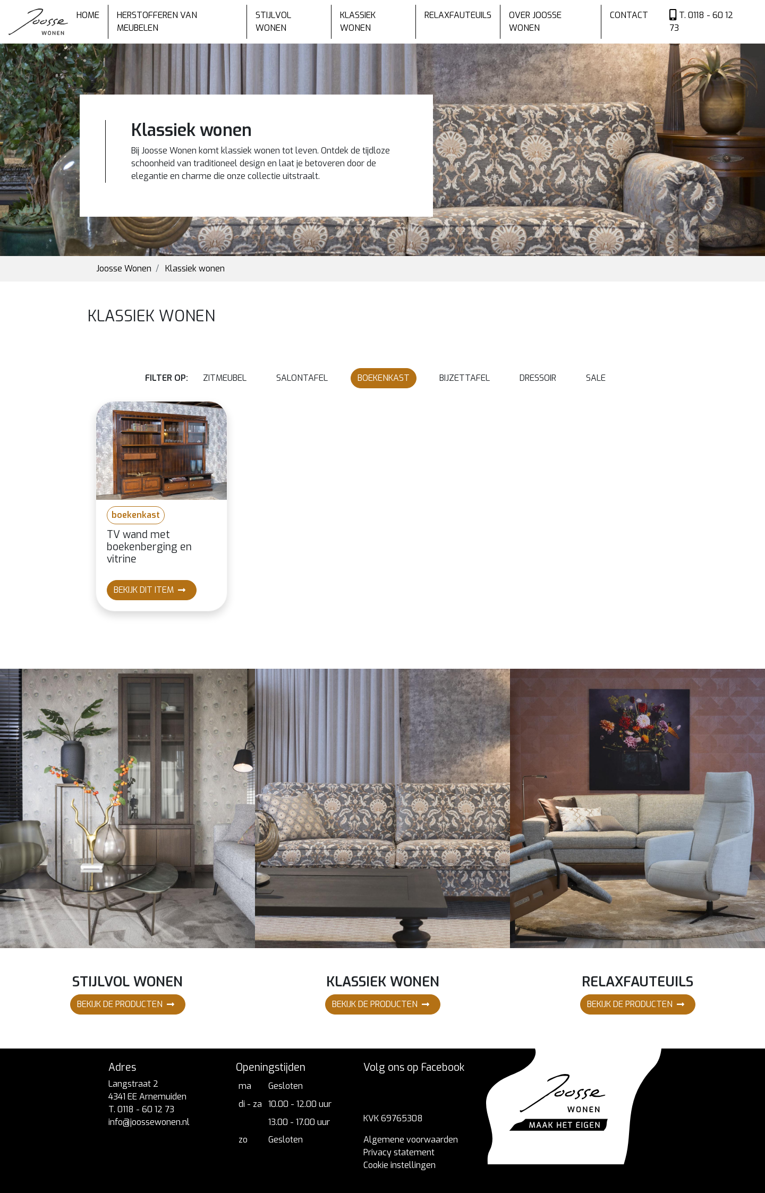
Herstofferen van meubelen (157, 21)
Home (87, 15)
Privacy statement (399, 1152)
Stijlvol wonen (273, 21)
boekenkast (384, 378)
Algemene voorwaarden (410, 1139)
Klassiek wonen (358, 21)
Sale (596, 378)
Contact (629, 15)
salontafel (302, 378)
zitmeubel (224, 378)
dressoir (538, 378)
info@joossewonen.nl (149, 1122)
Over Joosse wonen (535, 21)
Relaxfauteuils (457, 15)
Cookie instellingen (399, 1165)
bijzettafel (464, 378)
